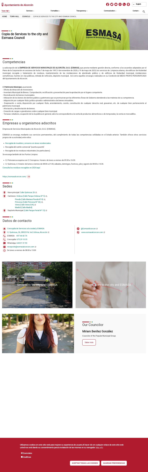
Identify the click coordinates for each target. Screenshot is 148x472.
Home (4, 16)
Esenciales (27, 453)
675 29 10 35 (22, 239)
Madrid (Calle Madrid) (23, 207)
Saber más (89, 342)
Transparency (81, 11)
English (138, 4)
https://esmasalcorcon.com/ (14, 176)
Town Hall (6, 11)
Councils (26, 16)
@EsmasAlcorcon (88, 229)
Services (30, 11)
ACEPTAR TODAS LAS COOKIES (85, 463)
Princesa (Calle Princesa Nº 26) (28, 202)
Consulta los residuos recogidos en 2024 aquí (21, 168)
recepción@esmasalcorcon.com (20, 247)
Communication (110, 11)
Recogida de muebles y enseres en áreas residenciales (28, 143)
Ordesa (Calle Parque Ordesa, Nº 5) (30, 196)
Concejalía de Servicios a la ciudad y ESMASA (25, 229)
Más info (99, 447)
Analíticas (27, 457)
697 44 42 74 (21, 236)
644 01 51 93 (22, 243)
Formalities (55, 11)
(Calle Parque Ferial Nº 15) (34, 210)
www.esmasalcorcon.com (92, 232)
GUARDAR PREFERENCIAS (114, 463)
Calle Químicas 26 (27, 192)
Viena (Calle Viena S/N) (24, 205)
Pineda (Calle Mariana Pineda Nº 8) (29, 199)
